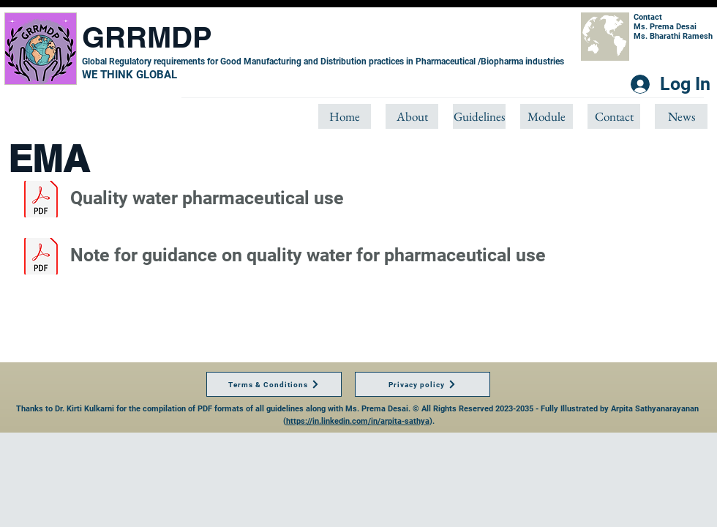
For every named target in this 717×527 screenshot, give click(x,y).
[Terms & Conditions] (274, 384)
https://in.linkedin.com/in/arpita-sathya (357, 421)
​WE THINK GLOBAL (129, 74)
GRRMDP (147, 37)
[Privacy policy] (422, 384)
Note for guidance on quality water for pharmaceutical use (308, 255)
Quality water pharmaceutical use (207, 198)
